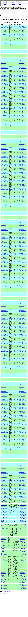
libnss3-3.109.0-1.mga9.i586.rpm (22, 128)
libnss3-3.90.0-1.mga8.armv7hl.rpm (22, 270)
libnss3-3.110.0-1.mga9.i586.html (4, 120)
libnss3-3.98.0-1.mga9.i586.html (4, 201)
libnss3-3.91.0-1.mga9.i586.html (4, 258)
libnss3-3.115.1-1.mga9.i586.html (4, 80)
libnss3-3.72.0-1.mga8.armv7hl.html (4, 424)
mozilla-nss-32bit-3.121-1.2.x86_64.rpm (22, 525)
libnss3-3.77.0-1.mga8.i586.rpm (22, 388)
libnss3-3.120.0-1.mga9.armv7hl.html (4, 51)
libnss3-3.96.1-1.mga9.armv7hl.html (4, 213)
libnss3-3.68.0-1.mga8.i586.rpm (22, 460)
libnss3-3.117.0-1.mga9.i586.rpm (22, 72)
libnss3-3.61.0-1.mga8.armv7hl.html (4, 497)
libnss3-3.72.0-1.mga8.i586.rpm (22, 428)
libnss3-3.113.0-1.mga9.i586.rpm (22, 96)
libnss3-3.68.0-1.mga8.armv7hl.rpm (22, 456)
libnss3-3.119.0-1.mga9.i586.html (4, 64)
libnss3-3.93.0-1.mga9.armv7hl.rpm (22, 238)
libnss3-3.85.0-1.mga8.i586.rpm (22, 323)
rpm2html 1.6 (7, 591)
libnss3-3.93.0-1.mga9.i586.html (4, 242)
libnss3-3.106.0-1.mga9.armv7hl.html (4, 149)
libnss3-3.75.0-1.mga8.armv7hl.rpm (22, 400)
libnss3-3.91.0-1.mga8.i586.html (4, 266)
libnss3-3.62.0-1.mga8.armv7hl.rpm (22, 489)
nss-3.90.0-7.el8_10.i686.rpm (23, 588)
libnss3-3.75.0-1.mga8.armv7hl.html (4, 400)
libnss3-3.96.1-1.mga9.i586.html (4, 217)
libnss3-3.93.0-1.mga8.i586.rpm (22, 250)
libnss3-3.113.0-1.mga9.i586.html (4, 96)
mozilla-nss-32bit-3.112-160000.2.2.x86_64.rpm (22, 528)
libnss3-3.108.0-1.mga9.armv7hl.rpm (22, 132)
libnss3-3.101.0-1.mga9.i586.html (4, 177)
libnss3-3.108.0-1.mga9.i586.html (4, 136)
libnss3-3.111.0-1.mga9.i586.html (4, 112)
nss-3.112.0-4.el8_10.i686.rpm (23, 566)
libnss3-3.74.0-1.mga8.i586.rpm (22, 412)
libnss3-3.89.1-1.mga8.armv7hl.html (4, 278)
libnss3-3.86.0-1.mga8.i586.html (4, 315)
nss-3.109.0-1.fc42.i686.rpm (23, 576)
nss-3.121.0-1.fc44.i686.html (3, 542)
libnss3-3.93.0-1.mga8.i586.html (4, 250)
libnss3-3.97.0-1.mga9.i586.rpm (22, 209)
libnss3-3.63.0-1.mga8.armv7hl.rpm (22, 481)
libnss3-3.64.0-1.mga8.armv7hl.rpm (22, 473)
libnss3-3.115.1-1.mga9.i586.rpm (22, 80)
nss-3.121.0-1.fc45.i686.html (3, 539)
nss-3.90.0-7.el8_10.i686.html (4, 588)
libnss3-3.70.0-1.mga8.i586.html (4, 444)
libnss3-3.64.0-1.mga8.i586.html (4, 477)
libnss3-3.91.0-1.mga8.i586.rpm (22, 266)
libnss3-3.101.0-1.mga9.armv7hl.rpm (22, 173)
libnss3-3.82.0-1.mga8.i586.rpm (22, 347)
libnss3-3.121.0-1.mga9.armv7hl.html (4, 43)
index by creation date (16, 3)
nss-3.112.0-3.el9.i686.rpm (22, 569)
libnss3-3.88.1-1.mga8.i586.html (4, 298)
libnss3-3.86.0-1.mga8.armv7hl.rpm (22, 311)
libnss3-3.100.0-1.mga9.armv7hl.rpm (22, 181)
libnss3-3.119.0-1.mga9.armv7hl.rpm (22, 59)
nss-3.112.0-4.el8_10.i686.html (4, 566)
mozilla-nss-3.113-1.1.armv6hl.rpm (23, 515)
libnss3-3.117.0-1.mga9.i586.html (4, 72)
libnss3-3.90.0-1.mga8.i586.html (4, 274)
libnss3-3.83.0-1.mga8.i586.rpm (22, 339)
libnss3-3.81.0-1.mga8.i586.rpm (22, 355)
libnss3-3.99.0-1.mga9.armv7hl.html (4, 189)
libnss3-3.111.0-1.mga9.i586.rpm (22, 112)
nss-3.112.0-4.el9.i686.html (3, 563)
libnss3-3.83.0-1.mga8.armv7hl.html (4, 335)
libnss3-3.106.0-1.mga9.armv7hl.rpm (22, 149)
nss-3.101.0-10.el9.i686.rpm (22, 582)
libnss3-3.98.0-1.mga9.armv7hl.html (4, 197)
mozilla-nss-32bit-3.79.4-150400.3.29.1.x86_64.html (5, 534)
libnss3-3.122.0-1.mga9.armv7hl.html (4, 35)
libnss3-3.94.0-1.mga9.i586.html (4, 234)
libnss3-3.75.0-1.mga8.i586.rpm (22, 404)
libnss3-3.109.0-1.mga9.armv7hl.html (4, 124)
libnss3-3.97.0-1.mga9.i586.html (4, 209)
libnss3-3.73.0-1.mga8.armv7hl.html (4, 416)
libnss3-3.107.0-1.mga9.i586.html (4, 145)
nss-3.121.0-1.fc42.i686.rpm (23, 548)
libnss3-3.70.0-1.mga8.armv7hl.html (4, 440)
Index (2, 3)
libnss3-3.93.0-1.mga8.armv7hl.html (4, 246)
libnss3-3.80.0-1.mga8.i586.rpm (22, 363)
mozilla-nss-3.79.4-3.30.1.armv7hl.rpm (23, 521)
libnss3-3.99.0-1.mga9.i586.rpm (22, 193)
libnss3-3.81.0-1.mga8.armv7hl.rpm (22, 351)
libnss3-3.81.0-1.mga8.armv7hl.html (4, 351)
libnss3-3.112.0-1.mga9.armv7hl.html (4, 100)
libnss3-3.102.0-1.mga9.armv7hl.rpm (22, 165)
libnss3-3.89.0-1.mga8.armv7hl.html (4, 286)
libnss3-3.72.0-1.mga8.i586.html (4, 428)
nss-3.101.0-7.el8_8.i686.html (4, 585)
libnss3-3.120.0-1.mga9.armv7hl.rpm (22, 51)
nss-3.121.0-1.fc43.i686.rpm (23, 545)
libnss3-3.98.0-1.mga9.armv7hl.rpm (22, 197)
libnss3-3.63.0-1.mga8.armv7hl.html (4, 481)
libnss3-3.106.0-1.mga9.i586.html (4, 153)
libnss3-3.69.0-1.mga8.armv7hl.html (4, 448)
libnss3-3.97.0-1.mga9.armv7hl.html (4, 205)
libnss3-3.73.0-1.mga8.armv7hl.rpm (22, 416)
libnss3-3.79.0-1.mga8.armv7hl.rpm (22, 367)
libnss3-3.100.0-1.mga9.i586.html (4, 185)
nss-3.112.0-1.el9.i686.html (3, 573)
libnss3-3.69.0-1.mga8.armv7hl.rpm (22, 448)
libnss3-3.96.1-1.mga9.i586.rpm (22, 217)
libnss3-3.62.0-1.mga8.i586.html (4, 493)
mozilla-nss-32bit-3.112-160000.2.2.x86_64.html (5, 528)
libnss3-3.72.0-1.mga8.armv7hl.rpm (22, 424)
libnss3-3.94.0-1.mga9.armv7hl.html (4, 230)
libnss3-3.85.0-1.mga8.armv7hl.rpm (22, 319)
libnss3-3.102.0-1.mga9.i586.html (4, 169)
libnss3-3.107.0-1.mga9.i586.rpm (22, 145)
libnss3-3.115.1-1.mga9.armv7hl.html (4, 76)
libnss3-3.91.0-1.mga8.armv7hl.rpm (22, 262)
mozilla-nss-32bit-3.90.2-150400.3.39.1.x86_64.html (5, 531)
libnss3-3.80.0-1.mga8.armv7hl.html (4, 359)
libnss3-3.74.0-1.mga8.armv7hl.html (4, 408)
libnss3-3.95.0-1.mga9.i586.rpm (22, 226)
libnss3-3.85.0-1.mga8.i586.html (4, 323)
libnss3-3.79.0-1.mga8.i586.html (4, 371)
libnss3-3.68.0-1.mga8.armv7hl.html (4, 456)
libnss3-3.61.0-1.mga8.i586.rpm (22, 501)
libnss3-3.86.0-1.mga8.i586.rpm (22, 315)
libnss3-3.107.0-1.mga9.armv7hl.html (4, 140)
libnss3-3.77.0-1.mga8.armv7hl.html (4, 383)
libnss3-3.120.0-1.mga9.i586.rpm (22, 55)
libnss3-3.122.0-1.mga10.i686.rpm (22, 31)
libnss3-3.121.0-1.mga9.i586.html (4, 47)
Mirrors (23, 3)
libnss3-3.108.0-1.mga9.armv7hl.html (4, 132)
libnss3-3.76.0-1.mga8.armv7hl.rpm (22, 392)
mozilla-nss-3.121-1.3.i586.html (4, 506)
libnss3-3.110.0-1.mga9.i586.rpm (22, 120)
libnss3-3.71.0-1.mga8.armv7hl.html (4, 432)
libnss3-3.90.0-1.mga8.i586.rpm (22, 274)
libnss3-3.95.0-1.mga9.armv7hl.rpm (22, 221)
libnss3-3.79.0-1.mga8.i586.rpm (22, 371)
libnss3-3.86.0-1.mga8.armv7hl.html (4, 311)
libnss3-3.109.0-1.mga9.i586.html (4, 128)
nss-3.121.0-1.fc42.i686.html (3, 548)
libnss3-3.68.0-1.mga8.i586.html (4, 460)
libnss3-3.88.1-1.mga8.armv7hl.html (4, 294)
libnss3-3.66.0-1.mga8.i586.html (4, 469)
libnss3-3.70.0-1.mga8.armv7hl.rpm (22, 440)
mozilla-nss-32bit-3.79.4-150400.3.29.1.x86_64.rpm (22, 534)
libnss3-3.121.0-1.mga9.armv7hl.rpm (22, 43)
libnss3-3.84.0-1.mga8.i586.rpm (22, 331)
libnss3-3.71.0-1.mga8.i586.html (4, 436)
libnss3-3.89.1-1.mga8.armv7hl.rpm (22, 278)
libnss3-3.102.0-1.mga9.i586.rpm (22, 169)
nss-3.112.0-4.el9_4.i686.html (4, 560)
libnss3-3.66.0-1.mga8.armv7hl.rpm (22, 464)
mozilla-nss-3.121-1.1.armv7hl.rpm (23, 512)
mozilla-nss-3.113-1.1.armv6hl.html (4, 515)
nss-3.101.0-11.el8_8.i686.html (4, 579)
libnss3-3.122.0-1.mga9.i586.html (4, 39)
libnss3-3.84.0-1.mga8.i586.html (4, 331)
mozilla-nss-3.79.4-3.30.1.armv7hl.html (4, 521)
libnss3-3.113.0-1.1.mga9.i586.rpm (22, 88)
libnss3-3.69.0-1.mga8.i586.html (4, 452)
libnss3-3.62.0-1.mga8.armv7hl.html (4, 489)
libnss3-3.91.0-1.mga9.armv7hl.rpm (22, 254)
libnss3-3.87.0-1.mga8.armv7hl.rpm (22, 302)
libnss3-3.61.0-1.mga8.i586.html (4, 501)
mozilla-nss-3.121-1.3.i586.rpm (23, 506)
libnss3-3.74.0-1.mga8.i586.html (4, 412)
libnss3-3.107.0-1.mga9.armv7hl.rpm (22, 140)
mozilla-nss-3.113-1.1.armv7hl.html (4, 518)
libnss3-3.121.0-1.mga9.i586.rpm (22, 47)
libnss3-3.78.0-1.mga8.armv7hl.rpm (22, 375)
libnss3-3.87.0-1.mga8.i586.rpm (22, 307)
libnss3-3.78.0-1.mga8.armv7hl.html (4, 375)
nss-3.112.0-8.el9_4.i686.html (4, 554)
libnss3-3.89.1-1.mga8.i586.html (4, 282)
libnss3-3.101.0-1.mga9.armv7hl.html (4, 173)
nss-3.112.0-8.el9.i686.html (3, 557)
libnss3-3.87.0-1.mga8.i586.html (4, 307)
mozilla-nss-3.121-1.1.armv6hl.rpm (23, 509)
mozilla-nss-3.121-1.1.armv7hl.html (4, 512)
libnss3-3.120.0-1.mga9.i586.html (4, 55)
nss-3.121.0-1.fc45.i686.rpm (23, 539)
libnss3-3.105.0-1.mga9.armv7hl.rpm (22, 157)
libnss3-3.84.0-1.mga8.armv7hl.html (4, 327)
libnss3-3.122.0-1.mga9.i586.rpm (22, 39)
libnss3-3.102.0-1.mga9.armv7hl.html (4, 165)
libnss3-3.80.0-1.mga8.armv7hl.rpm (22, 359)
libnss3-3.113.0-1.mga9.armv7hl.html (4, 92)
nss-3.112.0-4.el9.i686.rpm (22, 563)
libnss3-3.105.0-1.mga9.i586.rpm (22, 161)
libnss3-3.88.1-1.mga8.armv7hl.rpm (22, 294)
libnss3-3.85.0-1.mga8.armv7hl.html (4, 319)
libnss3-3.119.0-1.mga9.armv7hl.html (4, 59)
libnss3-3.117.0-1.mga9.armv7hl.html (4, 68)
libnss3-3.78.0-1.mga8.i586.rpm (22, 379)
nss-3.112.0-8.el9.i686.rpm (22, 557)
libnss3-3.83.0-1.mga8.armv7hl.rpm (22, 335)
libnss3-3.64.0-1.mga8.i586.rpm (22, 477)
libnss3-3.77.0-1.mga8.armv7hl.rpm (22, 383)
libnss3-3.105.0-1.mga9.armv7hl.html (4, 157)
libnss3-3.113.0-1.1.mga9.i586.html (4, 88)
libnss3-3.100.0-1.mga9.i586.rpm (22, 185)
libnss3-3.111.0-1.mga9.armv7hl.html (4, 108)
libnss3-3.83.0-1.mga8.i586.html (4, 339)
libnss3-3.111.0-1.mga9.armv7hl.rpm (22, 108)
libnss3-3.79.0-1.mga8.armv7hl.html (4, 367)
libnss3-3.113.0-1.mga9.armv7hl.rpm (22, 92)
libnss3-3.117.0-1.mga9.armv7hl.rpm (22, 68)
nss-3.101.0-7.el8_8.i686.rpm (23, 585)
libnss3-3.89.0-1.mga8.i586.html (4, 290)
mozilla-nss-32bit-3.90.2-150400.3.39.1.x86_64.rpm (22, 531)
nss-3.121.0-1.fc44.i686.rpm (23, 542)
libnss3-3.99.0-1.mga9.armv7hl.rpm (22, 189)
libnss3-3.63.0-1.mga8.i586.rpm (22, 485)
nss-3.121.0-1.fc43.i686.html (3, 545)
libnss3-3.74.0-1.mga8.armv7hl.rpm (22, 408)
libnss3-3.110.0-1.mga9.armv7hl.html (4, 116)
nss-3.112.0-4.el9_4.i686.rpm (23, 560)
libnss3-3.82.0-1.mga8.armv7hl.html (4, 343)
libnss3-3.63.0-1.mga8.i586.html (4, 485)
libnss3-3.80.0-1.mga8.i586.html (4, 363)
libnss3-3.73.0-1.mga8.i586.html (4, 420)
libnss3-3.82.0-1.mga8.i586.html (4, 347)
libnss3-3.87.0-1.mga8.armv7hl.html (4, 302)
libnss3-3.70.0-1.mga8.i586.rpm (22, 444)
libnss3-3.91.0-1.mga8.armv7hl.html (4, 262)
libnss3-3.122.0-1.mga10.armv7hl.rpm (23, 27)
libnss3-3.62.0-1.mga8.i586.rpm (22, 493)
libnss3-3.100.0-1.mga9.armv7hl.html (4, 181)
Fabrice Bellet (2, 593)
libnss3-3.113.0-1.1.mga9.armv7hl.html (5, 84)
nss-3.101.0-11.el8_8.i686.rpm (23, 579)
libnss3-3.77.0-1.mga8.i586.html (4, 388)
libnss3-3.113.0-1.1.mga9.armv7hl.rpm (23, 84)
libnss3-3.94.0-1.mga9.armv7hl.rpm (22, 230)
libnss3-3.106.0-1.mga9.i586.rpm (22, 153)
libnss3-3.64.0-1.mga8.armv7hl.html (4, 473)
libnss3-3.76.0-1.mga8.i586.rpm (22, 396)
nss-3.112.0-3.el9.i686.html (3, 569)
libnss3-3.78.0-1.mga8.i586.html (4, 379)
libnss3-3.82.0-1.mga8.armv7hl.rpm (22, 343)
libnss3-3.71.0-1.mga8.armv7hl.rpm (22, 432)
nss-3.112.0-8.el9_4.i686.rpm (23, 554)
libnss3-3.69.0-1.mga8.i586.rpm (22, 452)
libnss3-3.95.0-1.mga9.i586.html (4, 226)
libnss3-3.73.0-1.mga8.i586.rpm (22, 420)
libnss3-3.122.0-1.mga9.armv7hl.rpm (22, 35)
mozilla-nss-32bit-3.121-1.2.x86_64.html (5, 525)
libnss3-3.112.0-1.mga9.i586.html (4, 104)
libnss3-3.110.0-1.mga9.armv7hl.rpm (22, 116)
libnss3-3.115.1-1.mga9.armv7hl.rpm (22, 76)
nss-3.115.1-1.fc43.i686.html (3, 551)
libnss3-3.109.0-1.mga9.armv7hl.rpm (22, 124)
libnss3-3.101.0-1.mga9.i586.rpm (22, 177)
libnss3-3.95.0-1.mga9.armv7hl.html (4, 221)
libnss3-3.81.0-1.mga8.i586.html (4, 355)
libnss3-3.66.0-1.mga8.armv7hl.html (4, 464)
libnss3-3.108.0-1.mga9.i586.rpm (22, 136)
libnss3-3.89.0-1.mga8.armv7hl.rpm (22, 286)
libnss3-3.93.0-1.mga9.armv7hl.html (4, 238)
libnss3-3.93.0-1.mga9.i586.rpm (22, 242)
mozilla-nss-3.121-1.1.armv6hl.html (4, 509)
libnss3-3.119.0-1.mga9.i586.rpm (22, 64)
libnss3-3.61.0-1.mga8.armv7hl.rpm (22, 497)
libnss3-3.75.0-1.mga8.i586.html (4, 404)
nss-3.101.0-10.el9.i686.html (3, 582)
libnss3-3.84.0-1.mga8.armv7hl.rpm (22, 327)
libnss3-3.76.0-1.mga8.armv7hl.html (4, 392)
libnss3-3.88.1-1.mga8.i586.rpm (22, 298)
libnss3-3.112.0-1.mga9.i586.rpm (22, 104)
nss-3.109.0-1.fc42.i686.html (3, 576)
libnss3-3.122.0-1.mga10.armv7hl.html (4, 27)
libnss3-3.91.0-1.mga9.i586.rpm (22, 258)
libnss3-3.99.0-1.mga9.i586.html (4, 193)
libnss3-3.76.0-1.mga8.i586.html (4, 396)
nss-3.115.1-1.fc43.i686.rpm (23, 551)
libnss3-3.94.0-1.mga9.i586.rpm (22, 234)
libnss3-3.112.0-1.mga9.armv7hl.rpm (22, 100)
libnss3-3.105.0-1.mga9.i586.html (4, 161)
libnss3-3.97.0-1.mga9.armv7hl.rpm (22, 205)
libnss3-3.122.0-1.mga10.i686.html (4, 31)
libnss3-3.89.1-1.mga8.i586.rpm (22, 282)
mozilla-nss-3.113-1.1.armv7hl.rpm (23, 518)
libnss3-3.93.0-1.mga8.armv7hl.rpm (22, 246)
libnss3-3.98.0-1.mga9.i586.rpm (22, 201)
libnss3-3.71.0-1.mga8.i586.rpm (22, 436)
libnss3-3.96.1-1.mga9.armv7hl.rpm (22, 213)
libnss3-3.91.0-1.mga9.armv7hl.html (4, 254)
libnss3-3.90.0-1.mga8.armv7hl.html (4, 270)
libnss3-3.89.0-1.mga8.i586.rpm (22, 290)
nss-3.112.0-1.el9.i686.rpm (22, 573)
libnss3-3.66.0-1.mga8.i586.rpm (22, 469)
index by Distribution (9, 3)
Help (26, 3)
